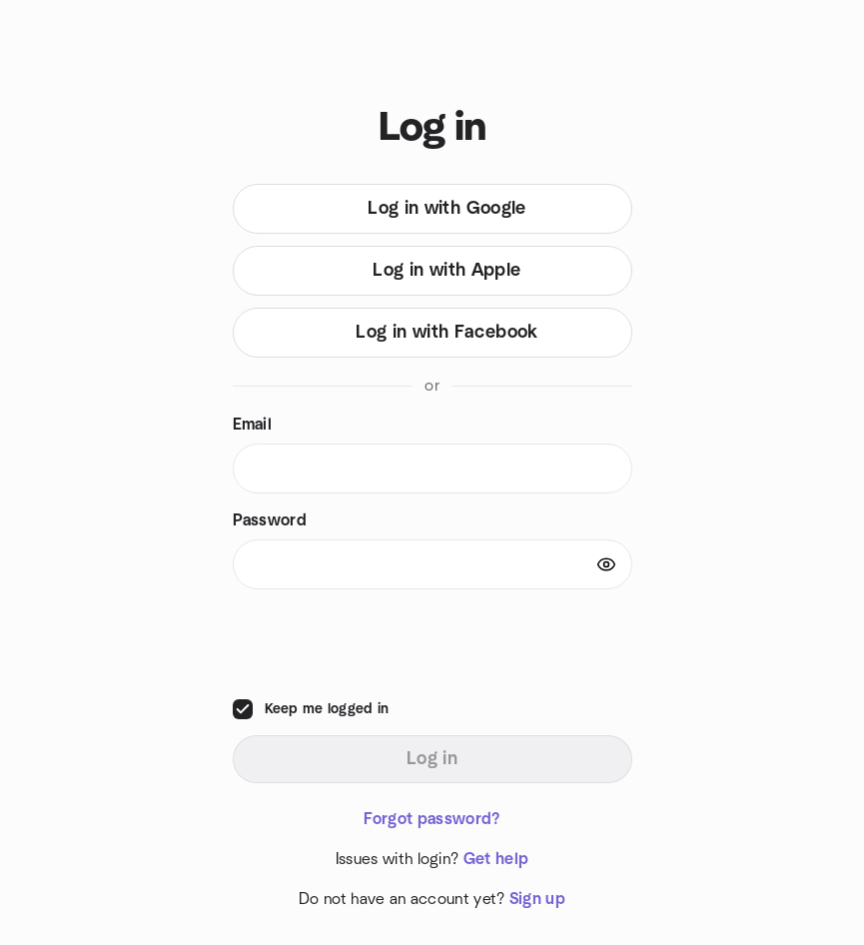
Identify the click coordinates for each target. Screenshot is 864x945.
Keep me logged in (327, 709)
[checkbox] (243, 709)
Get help (496, 859)
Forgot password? (431, 819)
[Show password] (606, 564)
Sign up (537, 899)
